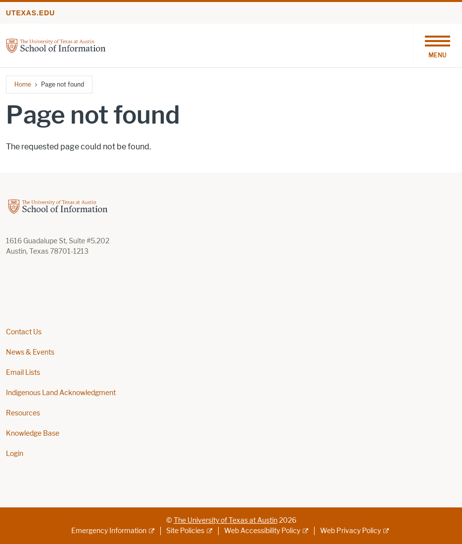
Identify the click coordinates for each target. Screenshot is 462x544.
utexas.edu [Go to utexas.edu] (30, 13)
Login (14, 454)
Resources (23, 413)
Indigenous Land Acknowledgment (61, 393)
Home (22, 84)
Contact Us (24, 332)
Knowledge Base (32, 433)
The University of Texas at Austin (225, 520)
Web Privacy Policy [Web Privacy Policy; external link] (350, 531)
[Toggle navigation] (437, 45)
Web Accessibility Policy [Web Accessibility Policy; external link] (262, 531)
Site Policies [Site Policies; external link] (185, 531)
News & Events (30, 352)
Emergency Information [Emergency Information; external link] (108, 531)
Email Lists (23, 372)
